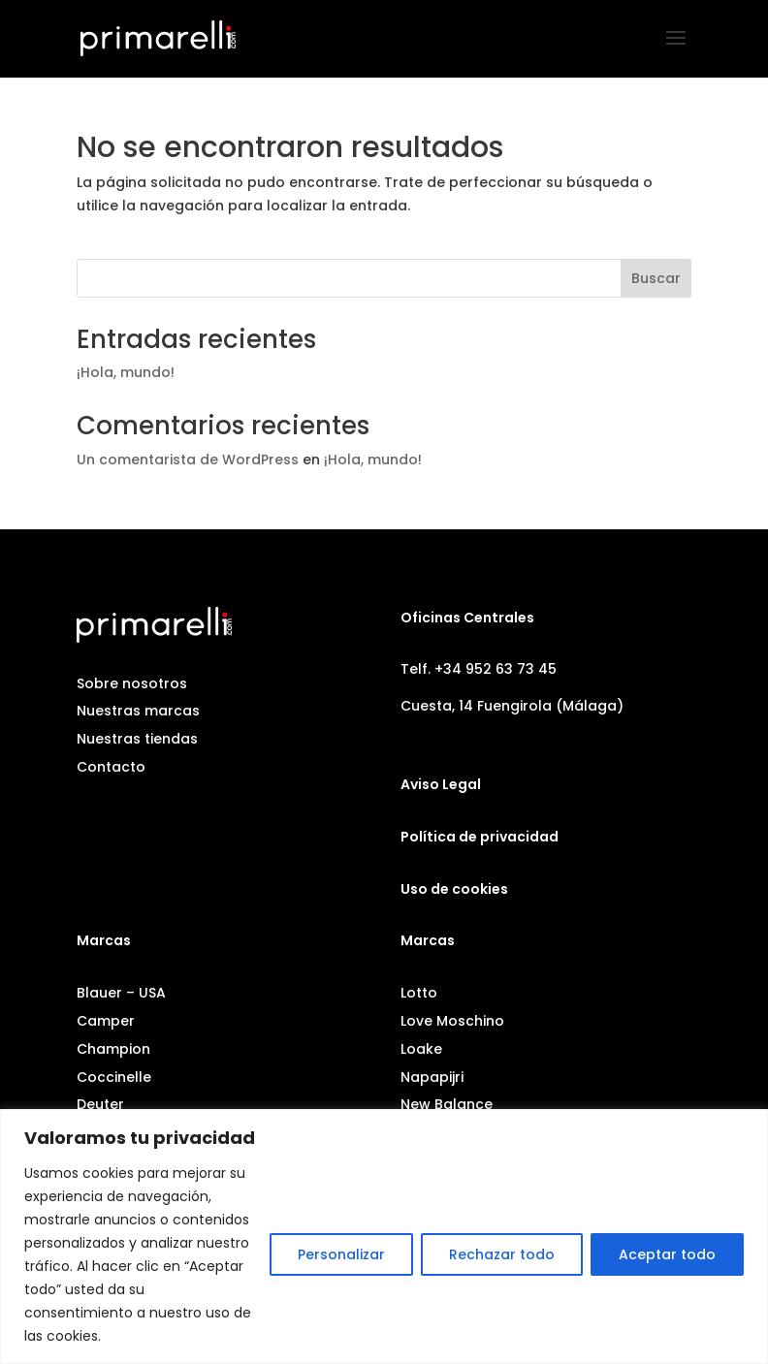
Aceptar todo (667, 1254)
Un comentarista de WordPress (188, 459)
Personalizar (341, 1254)
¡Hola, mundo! (126, 372)
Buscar (656, 278)
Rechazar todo (502, 1254)
